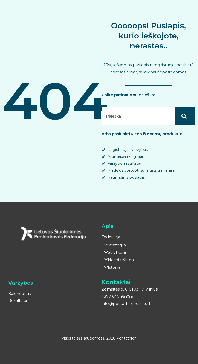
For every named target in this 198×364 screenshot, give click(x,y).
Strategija (114, 246)
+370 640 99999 (118, 296)
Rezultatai (18, 301)
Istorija (111, 268)
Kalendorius (19, 294)
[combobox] (138, 116)
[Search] (185, 116)
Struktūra (114, 253)
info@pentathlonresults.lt (126, 304)
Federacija (112, 238)
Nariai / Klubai (118, 260)
